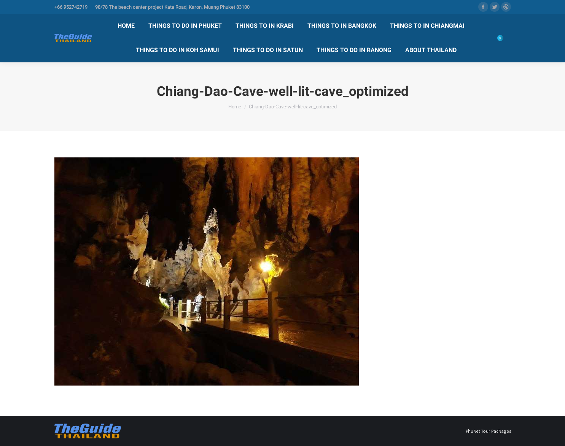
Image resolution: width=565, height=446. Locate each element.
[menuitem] (126, 26)
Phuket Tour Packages (488, 431)
